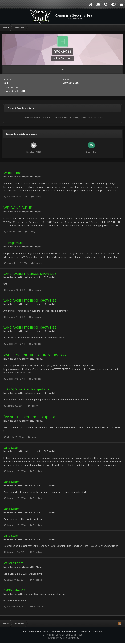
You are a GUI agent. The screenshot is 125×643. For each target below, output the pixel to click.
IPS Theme (29, 631)
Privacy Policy (69, 631)
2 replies (37, 263)
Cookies (97, 631)
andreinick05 (30, 594)
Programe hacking (56, 594)
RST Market (49, 277)
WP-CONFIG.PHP (17, 208)
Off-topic (36, 177)
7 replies (35, 290)
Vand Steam (11, 447)
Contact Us (84, 631)
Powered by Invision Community (62, 638)
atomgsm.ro (13, 243)
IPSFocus (43, 631)
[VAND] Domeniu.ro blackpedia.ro (26, 389)
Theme (55, 631)
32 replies (37, 606)
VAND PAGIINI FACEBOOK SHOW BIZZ (29, 273)
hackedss (8, 177)
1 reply (36, 196)
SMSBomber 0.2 (14, 590)
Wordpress (12, 173)
